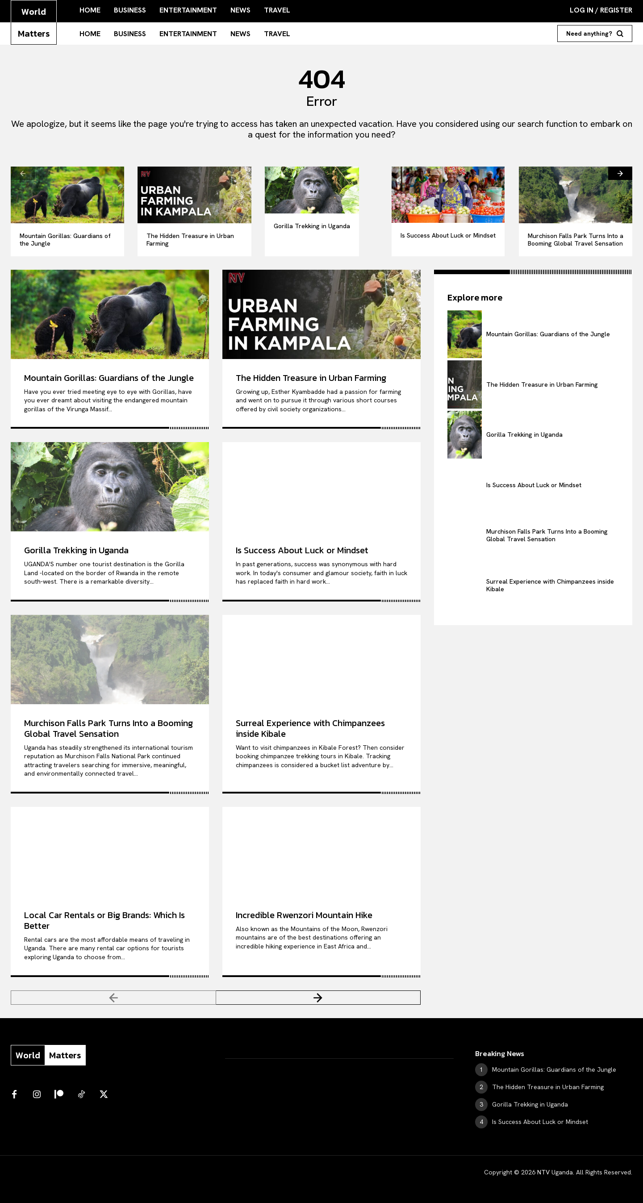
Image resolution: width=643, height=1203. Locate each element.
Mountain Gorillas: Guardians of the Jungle (65, 239)
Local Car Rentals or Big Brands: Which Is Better (104, 920)
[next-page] (620, 173)
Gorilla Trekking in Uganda (312, 226)
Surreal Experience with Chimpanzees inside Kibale (310, 728)
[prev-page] (23, 173)
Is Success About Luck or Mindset (448, 235)
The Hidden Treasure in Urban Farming (190, 239)
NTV (543, 1172)
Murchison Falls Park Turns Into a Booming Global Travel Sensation (575, 239)
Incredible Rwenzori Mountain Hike (304, 915)
